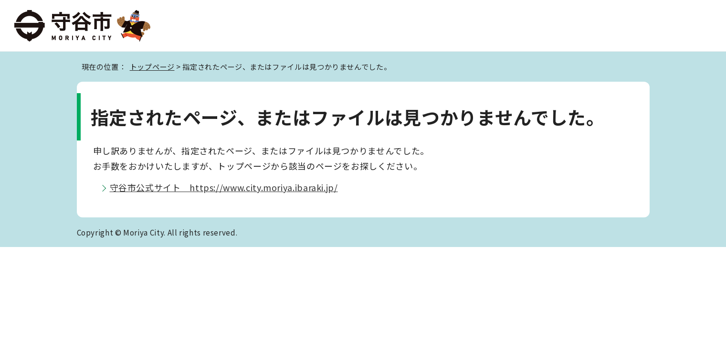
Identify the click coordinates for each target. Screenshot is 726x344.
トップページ (152, 66)
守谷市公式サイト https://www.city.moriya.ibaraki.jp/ (224, 187)
